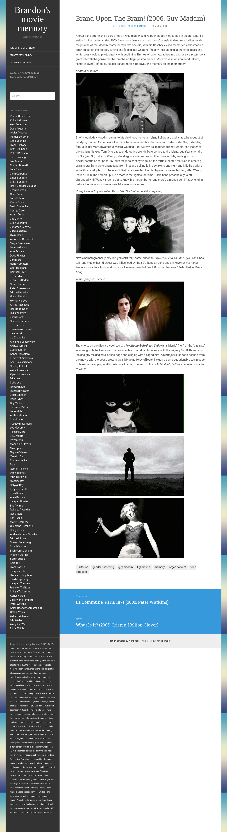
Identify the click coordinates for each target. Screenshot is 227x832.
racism (20, 689)
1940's (37, 656)
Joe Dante (16, 218)
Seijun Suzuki (17, 558)
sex (26, 685)
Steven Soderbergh (21, 542)
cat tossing (14, 767)
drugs (22, 673)
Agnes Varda (17, 595)
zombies (42, 673)
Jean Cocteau (18, 190)
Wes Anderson (18, 124)
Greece (22, 808)
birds (44, 661)
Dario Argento (18, 128)
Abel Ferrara (17, 251)
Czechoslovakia (29, 775)
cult (48, 718)
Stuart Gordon (18, 284)
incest (19, 775)
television (14, 661)
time (19, 759)
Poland (22, 780)
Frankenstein (43, 796)
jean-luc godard (26, 722)
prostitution (15, 771)
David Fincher (17, 255)
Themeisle (166, 641)
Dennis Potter (18, 472)
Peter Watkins (18, 604)
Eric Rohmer (17, 505)
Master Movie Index (21, 55)
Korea (38, 702)
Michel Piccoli (46, 788)
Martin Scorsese (19, 522)
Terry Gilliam (17, 276)
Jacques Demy (18, 230)
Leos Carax (16, 169)
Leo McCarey (17, 427)
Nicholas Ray (17, 480)
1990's (13, 652)
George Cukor (18, 210)
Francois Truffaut (20, 587)
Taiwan (40, 775)
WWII (19, 681)
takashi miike (44, 755)
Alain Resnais (17, 497)
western (29, 673)
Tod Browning (18, 157)
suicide (48, 665)
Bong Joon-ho (18, 140)
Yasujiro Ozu (17, 456)
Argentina (21, 738)
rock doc (44, 669)
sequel (30, 656)
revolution (46, 714)
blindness (21, 751)
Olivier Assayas (18, 132)
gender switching (103, 567)
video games (31, 780)
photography (15, 706)
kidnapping (34, 681)
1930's (43, 656)
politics (51, 669)
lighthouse (143, 567)
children (29, 677)
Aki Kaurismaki (18, 345)
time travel (23, 698)
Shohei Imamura (19, 321)
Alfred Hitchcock (19, 304)
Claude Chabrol (18, 177)
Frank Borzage (18, 145)
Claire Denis (16, 235)
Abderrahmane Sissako (23, 534)
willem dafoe (31, 738)
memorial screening (42, 722)
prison (39, 689)
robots (22, 693)
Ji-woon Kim (17, 333)
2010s (44, 644)
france (36, 652)
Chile (12, 788)
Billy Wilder (16, 620)
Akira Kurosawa (19, 370)
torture (13, 747)
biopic (38, 800)
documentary (34, 648)
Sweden (24, 734)
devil (23, 726)
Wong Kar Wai (18, 624)
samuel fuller (23, 718)
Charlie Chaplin (18, 181)
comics (48, 681)
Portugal (23, 710)
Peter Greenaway (20, 288)
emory (44, 702)
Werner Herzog (18, 300)
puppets (13, 763)
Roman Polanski (19, 468)
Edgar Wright (17, 628)
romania (13, 792)
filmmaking (21, 656)
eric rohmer (25, 771)
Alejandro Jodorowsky (22, 341)
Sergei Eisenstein (20, 243)
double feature (48, 693)
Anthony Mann (18, 415)
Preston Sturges (19, 554)
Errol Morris (16, 435)
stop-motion (15, 673)
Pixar (13, 464)
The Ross (37, 812)
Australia (31, 714)
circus (36, 759)
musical (50, 656)
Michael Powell (18, 476)
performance (29, 800)
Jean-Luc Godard (19, 280)
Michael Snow (18, 538)
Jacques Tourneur (20, 583)
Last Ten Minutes (42, 706)
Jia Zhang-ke (17, 337)
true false (29, 661)
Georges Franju (18, 267)
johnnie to (44, 734)
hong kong (20, 685)
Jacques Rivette (19, 501)
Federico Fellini (18, 247)
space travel (41, 685)
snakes (47, 808)
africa (18, 665)
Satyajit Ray (17, 485)
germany (23, 669)
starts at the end (40, 751)
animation (21, 652)
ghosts (13, 665)
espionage (14, 722)
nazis (49, 685)
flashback (44, 771)
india (51, 726)
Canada (28, 693)
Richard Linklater (19, 390)
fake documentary (35, 747)
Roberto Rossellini (20, 509)
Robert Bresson (19, 153)
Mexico (13, 689)
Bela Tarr (15, 562)
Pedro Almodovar (20, 116)
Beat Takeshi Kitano (21, 362)
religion (25, 681)
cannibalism (15, 726)
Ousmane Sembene (21, 526)
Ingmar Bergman (19, 136)
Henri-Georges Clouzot (23, 185)
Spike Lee (15, 382)
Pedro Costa (17, 202)
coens (32, 804)
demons (50, 702)
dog (51, 718)
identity (38, 661)
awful (25, 689)
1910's (13, 751)
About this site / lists (22, 48)
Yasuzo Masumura (21, 423)
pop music (14, 693)
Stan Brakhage (18, 149)
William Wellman (19, 616)
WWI (25, 747)
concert (19, 747)
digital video (41, 710)
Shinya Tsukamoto (20, 591)
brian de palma (16, 804)
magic (33, 702)
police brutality (16, 702)
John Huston (17, 317)
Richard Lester (18, 386)
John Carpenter (19, 173)
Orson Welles (17, 612)
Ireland (27, 804)
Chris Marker (17, 419)
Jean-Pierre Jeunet (21, 329)
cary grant (50, 767)
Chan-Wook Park (19, 460)
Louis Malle (16, 411)
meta (12, 730)
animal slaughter (44, 743)
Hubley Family (18, 312)
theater (44, 698)
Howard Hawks (18, 296)
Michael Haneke (19, 292)
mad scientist (32, 726)
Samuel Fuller (18, 272)
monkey (21, 763)
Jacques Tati (17, 571)
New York (14, 669)
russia (23, 677)
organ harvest (177, 567)
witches (26, 702)
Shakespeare (49, 747)
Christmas (33, 730)
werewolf (22, 796)
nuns (28, 808)
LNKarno (32, 689)
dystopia (33, 718)
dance (42, 681)
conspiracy (30, 767)
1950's (51, 652)
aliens (37, 669)
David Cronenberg (20, 206)
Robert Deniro (44, 783)
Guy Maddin (16, 403)
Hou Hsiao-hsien (19, 308)
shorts (25, 648)
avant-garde (33, 665)
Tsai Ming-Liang (19, 579)
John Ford (15, 259)
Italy (53, 661)
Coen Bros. (16, 194)
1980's (44, 648)
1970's (51, 648)
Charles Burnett (19, 165)
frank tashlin (41, 804)
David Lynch (16, 399)
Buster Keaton (18, 349)
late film (29, 759)
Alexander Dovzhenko (22, 239)
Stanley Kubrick (19, 366)
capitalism (14, 780)
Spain (16, 698)
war (11, 698)
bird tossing (46, 812)
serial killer (15, 734)
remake (13, 681)
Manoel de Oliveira (20, 444)
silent (41, 665)
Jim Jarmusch (18, 325)
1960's (29, 652)
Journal (20, 755)
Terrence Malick (19, 407)
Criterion (43, 652)
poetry (38, 714)
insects (13, 775)
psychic (29, 751)
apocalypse (15, 677)
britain (22, 661)
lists (48, 661)
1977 (33, 710)
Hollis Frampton (19, 263)
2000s (12, 648)
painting (46, 677)
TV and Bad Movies (20, 62)
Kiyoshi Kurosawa (20, 374)
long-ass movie (20, 714)
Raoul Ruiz (16, 513)
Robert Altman (18, 120)
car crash (19, 788)
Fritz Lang (15, 378)
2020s (51, 644)
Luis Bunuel (16, 161)
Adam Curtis (17, 214)
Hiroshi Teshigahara (21, 575)
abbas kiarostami (25, 792)
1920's (25, 665)
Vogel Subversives (21, 783)
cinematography (30, 755)
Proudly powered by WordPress (124, 641)
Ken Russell (16, 517)
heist (46, 775)
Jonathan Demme (20, 227)
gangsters (36, 693)
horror (19, 648)
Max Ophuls (16, 448)
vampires (38, 677)
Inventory (34, 783)
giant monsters (31, 763)
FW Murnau (16, 440)
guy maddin (40, 767)
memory (51, 698)
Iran (29, 710)
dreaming (42, 718)
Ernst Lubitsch (18, 394)
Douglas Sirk (17, 530)
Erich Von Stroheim (21, 550)
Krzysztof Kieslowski (21, 358)
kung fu (30, 706)
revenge (30, 669)
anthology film (35, 698)
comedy (32, 685)
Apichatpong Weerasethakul (26, 607)
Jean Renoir (17, 493)
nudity (22, 767)
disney (24, 706)
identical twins (37, 808)
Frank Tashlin (17, 567)
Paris (23, 759)
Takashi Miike (17, 431)
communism (32, 796)
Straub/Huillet (18, 546)
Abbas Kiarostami (20, 354)
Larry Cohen (17, 198)
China (35, 673)
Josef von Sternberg (21, 599)
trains (12, 685)
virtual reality (26, 812)
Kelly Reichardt (18, 489)
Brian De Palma (19, 222)
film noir (40, 780)
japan (12, 656)
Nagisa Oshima (18, 452)
